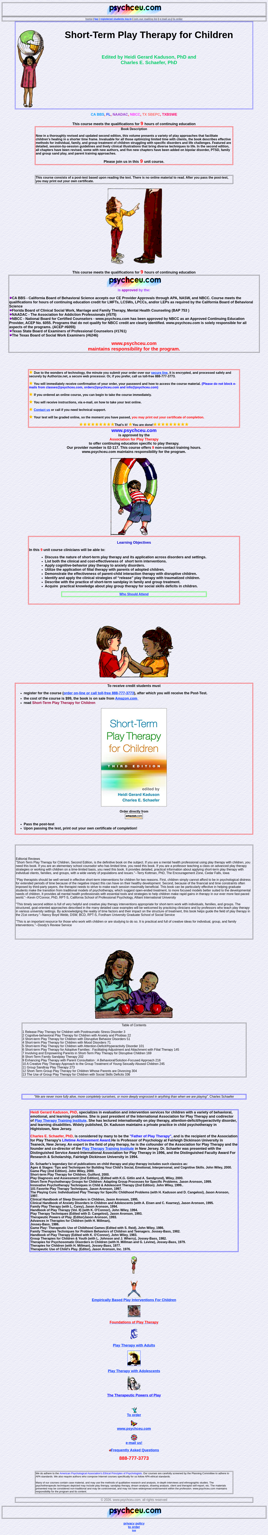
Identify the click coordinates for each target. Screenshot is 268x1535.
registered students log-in (116, 18)
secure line (159, 372)
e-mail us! (134, 1443)
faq (96, 18)
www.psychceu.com (134, 1429)
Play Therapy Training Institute (61, 1121)
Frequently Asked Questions (135, 1450)
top (134, 1530)
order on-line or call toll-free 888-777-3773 (99, 693)
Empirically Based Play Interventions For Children (134, 1300)
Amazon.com (126, 698)
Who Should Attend (134, 594)
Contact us (42, 409)
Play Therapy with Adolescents (134, 1371)
